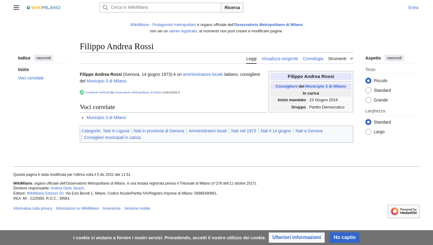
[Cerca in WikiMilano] (160, 7)
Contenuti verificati (98, 92)
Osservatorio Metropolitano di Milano (268, 24)
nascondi (43, 58)
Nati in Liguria (116, 130)
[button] (297, 237)
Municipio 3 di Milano (325, 86)
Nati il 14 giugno (276, 130)
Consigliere (286, 86)
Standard (382, 90)
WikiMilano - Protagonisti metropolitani (163, 24)
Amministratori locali (208, 130)
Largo (379, 132)
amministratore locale (203, 74)
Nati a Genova (309, 130)
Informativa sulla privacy (32, 208)
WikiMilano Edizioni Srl (45, 193)
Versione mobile (137, 208)
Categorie (91, 130)
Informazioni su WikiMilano (77, 208)
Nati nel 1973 (243, 130)
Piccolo (380, 81)
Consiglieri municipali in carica (112, 137)
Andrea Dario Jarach (67, 188)
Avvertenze (111, 208)
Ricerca (232, 7)
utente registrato (183, 31)
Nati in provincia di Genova (159, 130)
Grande (381, 100)
